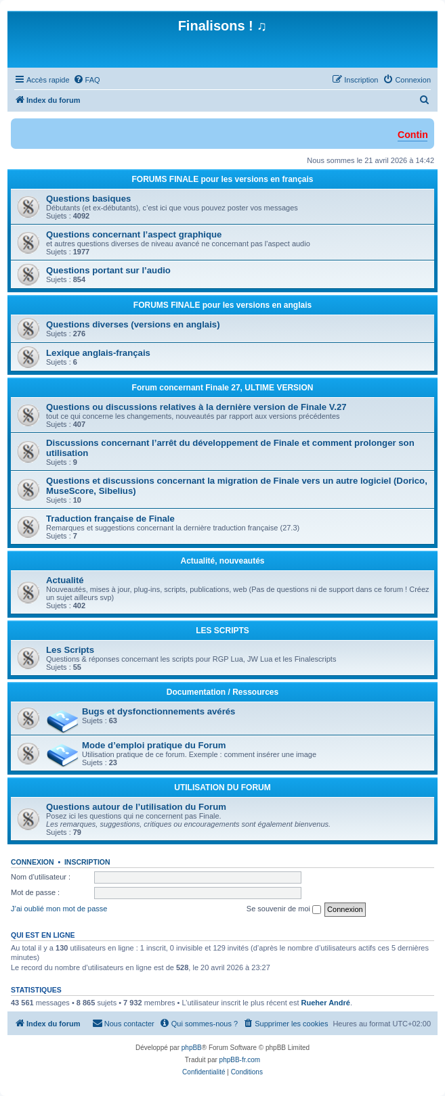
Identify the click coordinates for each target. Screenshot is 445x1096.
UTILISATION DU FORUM (222, 787)
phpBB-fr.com (240, 1060)
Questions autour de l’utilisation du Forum (136, 807)
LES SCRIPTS (222, 630)
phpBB (192, 1047)
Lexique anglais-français (98, 353)
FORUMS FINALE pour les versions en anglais (222, 305)
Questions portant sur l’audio (108, 270)
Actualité (65, 580)
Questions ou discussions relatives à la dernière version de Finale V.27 (196, 407)
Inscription (87, 862)
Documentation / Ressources (222, 692)
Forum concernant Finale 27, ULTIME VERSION (223, 387)
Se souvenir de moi (284, 909)
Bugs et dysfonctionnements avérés (158, 711)
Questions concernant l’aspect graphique (133, 234)
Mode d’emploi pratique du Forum (154, 745)
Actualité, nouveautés (222, 561)
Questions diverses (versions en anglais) (133, 324)
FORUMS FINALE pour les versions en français (222, 179)
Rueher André (325, 1003)
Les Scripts (70, 650)
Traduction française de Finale (110, 518)
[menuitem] (86, 80)
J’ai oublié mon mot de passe (59, 909)
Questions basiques (88, 198)
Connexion (32, 862)
